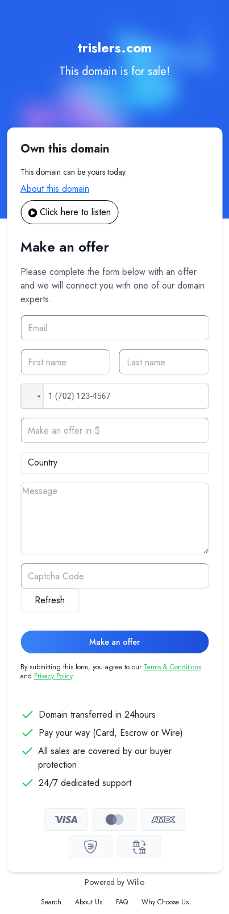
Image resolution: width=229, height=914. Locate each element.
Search (51, 902)
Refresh (50, 600)
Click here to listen (69, 212)
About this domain (54, 188)
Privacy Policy (53, 676)
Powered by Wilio (114, 882)
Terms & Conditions (172, 667)
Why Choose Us (165, 902)
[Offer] (114, 430)
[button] (32, 396)
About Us (88, 902)
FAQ (122, 902)
